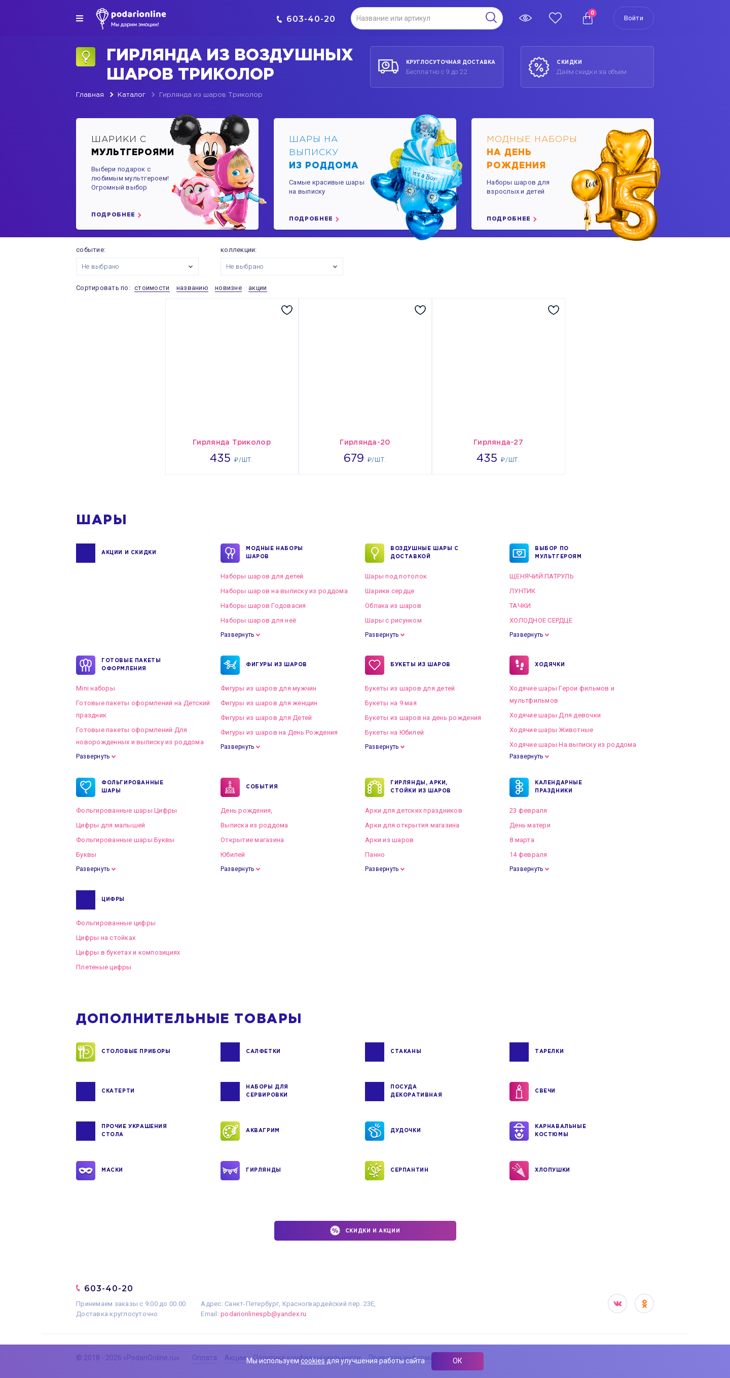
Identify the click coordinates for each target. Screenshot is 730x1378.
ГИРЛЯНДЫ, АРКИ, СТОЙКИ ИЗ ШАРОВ (420, 787)
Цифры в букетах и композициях (128, 952)
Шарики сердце (389, 591)
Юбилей (233, 854)
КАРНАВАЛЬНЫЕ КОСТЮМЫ (560, 1131)
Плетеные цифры (104, 967)
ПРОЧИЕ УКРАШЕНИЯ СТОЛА (134, 1131)
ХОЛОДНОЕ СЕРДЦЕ (540, 620)
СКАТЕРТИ (118, 1091)
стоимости (151, 288)
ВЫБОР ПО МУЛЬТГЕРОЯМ (558, 553)
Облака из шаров (393, 605)
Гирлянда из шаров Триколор (211, 95)
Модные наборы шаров (274, 553)
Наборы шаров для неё (258, 620)
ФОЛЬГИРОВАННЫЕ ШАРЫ (132, 787)
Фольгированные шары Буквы (125, 840)
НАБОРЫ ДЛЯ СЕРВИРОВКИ (267, 1091)
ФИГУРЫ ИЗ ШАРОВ (276, 665)
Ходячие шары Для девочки (555, 715)
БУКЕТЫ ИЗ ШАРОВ (420, 665)
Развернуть (237, 634)
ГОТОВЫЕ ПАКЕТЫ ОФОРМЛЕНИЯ (131, 665)
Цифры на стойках (105, 937)
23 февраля (528, 810)
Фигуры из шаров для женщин (269, 703)
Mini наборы (95, 688)
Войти (633, 18)
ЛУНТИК (522, 591)
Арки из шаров (389, 840)
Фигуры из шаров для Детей (266, 717)
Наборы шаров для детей (262, 576)
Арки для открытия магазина (412, 825)
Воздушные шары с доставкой (424, 553)
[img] (79, 18)
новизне (228, 288)
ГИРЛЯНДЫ (263, 1170)
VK (617, 1303)
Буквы (86, 854)
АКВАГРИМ (263, 1131)
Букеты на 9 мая (391, 703)
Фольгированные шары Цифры (126, 810)
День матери (530, 825)
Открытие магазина (252, 840)
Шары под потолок (396, 576)
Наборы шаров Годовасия (263, 605)
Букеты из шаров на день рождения (423, 717)
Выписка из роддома (254, 825)
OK (644, 1303)
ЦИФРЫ (113, 900)
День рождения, (247, 810)
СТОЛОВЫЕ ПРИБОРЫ (136, 1052)
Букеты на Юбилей (394, 732)
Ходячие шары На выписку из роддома (572, 744)
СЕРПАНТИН (409, 1170)
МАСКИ (112, 1170)
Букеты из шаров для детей (410, 688)
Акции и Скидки (128, 553)
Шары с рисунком (393, 620)
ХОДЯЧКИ (550, 665)
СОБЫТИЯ (262, 787)
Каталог (131, 95)
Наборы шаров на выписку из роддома (284, 591)
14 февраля (528, 854)
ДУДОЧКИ (405, 1131)
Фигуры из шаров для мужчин (269, 688)
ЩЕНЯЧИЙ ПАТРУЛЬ (541, 576)
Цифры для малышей (110, 825)
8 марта (521, 840)
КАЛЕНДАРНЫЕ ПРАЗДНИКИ (558, 787)
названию (192, 288)
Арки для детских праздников (413, 810)
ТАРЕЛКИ (549, 1052)
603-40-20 (306, 19)
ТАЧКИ (520, 605)
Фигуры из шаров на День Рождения (279, 732)
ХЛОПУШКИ (552, 1170)
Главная (90, 95)
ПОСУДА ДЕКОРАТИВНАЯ (416, 1091)
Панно (375, 854)
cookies (313, 1361)
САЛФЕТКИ (263, 1052)
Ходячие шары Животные (551, 730)
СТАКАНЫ (405, 1052)
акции (257, 288)
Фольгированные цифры (116, 923)
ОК (457, 1361)
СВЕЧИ (545, 1091)
